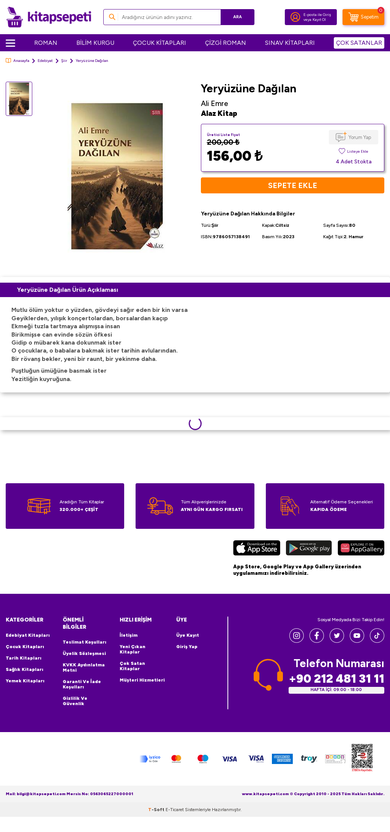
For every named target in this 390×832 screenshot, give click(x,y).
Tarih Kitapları (23, 658)
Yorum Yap (360, 137)
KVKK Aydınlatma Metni (84, 667)
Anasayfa (17, 60)
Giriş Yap (186, 646)
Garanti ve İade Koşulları (82, 684)
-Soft (157, 809)
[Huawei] (361, 549)
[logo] (49, 17)
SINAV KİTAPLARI (290, 42)
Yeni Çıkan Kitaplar (132, 649)
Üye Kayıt (187, 635)
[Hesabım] (295, 17)
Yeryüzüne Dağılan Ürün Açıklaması (67, 289)
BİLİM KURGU (95, 42)
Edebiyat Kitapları (28, 635)
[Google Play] (309, 549)
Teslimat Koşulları (84, 642)
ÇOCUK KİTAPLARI (159, 42)
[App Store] (256, 549)
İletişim (128, 635)
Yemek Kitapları (25, 680)
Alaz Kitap (219, 113)
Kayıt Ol (319, 19)
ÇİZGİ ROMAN (225, 42)
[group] (116, 176)
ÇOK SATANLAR (359, 42)
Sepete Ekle (292, 185)
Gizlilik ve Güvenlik (75, 701)
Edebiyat (45, 60)
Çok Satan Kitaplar (132, 666)
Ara (237, 16)
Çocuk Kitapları (25, 646)
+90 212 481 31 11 (336, 679)
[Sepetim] (363, 17)
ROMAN (45, 42)
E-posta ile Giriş (317, 14)
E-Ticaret (175, 809)
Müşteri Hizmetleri (142, 680)
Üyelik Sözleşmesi (84, 653)
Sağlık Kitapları (24, 669)
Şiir (64, 60)
